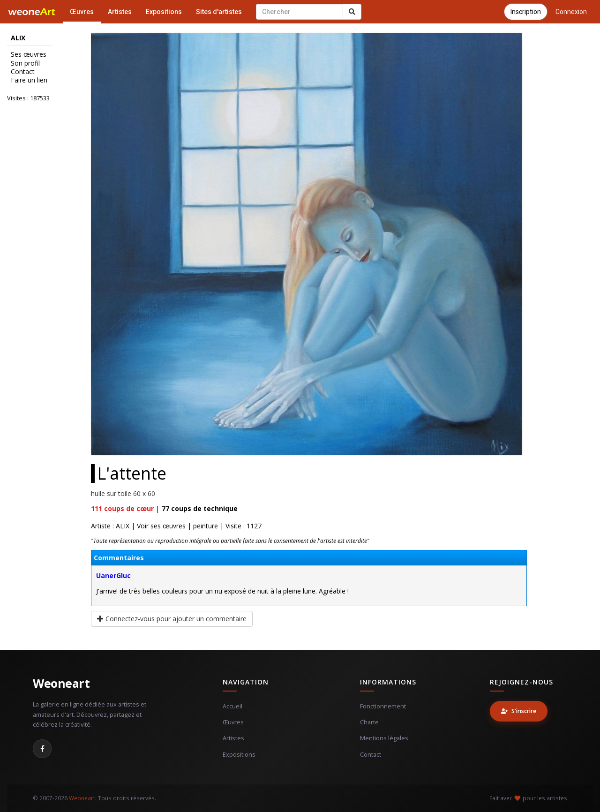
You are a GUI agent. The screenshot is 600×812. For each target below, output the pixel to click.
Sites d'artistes (219, 11)
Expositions (164, 11)
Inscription (525, 11)
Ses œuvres (28, 54)
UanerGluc (113, 575)
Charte (369, 722)
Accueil (232, 706)
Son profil (25, 63)
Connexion (571, 11)
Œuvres (82, 11)
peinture (205, 525)
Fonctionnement (383, 706)
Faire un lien (29, 80)
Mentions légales (384, 738)
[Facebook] (42, 748)
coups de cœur (122, 508)
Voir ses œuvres (161, 525)
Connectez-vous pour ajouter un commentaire (172, 618)
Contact (23, 72)
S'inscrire (518, 711)
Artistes (120, 11)
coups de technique (200, 508)
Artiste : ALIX (110, 525)
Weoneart (61, 683)
